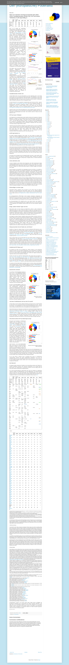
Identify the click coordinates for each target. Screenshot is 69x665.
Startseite (25, 652)
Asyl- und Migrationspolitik (50, 156)
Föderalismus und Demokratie (50, 194)
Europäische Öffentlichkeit (50, 182)
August (48, 127)
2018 (47, 142)
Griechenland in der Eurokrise (50, 197)
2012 (47, 150)
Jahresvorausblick (49, 204)
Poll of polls (24, 591)
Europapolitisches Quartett (50, 186)
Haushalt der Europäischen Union (51, 201)
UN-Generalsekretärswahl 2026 (51, 225)
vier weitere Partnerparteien (29, 232)
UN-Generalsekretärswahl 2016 (51, 224)
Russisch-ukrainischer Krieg (50, 218)
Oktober (48, 124)
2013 (47, 149)
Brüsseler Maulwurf (49, 158)
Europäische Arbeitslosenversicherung (52, 181)
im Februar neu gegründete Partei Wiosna (20, 103)
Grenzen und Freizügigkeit (50, 196)
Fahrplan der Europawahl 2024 (51, 244)
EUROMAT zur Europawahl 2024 (51, 243)
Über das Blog (48, 24)
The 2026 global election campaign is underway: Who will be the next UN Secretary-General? (51, 87)
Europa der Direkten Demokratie (21, 235)
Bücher (47, 159)
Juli (47, 128)
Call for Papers (48, 166)
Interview (47, 203)
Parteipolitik (48, 210)
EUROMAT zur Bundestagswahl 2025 (52, 239)
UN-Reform (48, 226)
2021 (47, 118)
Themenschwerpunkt (49, 223)
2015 (47, 146)
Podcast (47, 211)
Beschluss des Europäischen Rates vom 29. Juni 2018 (16, 559)
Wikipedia (26, 578)
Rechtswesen (48, 216)
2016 (47, 145)
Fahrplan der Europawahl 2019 (51, 250)
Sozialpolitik (48, 219)
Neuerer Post (12, 652)
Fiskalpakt (47, 193)
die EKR (19, 261)
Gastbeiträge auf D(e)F (49, 28)
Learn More (57, 2)
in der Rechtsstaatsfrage (38, 265)
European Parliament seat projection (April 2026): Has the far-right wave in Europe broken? (52, 97)
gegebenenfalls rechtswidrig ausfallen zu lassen (18, 311)
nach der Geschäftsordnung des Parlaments (29, 238)
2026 (47, 111)
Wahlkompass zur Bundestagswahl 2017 (52, 251)
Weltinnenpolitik (48, 230)
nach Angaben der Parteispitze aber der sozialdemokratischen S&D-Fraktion (22, 107)
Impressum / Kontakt (49, 29)
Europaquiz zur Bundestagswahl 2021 (52, 246)
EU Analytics (48, 174)
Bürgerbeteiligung (49, 165)
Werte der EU (48, 231)
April (48, 132)
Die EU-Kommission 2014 (50, 253)
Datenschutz (48, 30)
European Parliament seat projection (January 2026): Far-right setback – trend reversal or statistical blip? (52, 93)
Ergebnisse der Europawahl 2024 (51, 242)
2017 (47, 144)
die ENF (13, 261)
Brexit (47, 157)
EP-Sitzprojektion (16, 614)
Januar (48, 141)
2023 (47, 115)
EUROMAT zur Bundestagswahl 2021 (52, 245)
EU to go (47, 175)
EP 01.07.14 (11, 508)
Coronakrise (48, 167)
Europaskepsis (48, 187)
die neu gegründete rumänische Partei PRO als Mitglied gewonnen (28, 143)
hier (37, 374)
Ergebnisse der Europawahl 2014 (51, 254)
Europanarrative (48, 185)
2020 (47, 119)
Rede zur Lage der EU (49, 217)
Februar (48, 139)
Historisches (48, 202)
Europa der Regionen (49, 179)
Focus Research (24, 593)
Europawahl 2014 (48, 188)
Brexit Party (18, 326)
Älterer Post (40, 652)
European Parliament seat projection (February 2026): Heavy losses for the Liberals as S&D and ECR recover (52, 90)
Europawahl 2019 (48, 189)
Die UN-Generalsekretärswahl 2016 (51, 252)
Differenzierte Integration (50, 171)
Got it (61, 2)
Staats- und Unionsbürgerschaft (51, 222)
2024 (47, 114)
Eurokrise (47, 178)
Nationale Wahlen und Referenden (51, 209)
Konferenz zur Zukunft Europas (51, 207)
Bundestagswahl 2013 (49, 160)
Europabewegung (49, 180)
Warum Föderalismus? (49, 23)
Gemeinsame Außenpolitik (50, 195)
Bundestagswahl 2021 (49, 163)
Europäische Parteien (49, 236)
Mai (47, 131)
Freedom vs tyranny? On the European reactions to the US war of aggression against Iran (52, 103)
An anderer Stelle (48, 27)
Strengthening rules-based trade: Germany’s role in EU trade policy (51, 100)
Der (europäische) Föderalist (31, 5)
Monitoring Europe (49, 208)
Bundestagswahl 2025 (49, 164)
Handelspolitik (48, 200)
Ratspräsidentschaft (49, 215)
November (49, 123)
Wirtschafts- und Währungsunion (51, 232)
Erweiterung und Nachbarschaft (51, 173)
